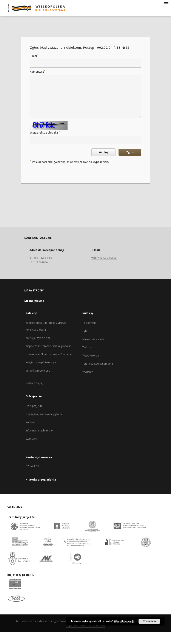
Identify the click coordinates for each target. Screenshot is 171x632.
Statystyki (31, 439)
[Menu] (166, 3)
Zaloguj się (32, 465)
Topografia (89, 323)
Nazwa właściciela (93, 339)
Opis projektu (34, 406)
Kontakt (30, 422)
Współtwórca (90, 355)
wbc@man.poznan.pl (104, 258)
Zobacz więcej (34, 383)
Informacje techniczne (39, 430)
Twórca (87, 347)
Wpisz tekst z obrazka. (45, 132)
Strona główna (34, 301)
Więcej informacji (124, 621)
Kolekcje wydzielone (38, 338)
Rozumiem (149, 621)
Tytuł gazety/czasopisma (97, 364)
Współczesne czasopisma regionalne (49, 346)
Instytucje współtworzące (41, 362)
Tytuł (85, 331)
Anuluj (103, 152)
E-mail (34, 56)
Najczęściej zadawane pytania (44, 414)
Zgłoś (130, 152)
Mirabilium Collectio (38, 370)
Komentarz (37, 71)
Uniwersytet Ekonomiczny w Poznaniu (49, 354)
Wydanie (87, 372)
